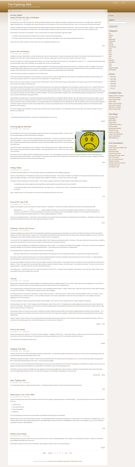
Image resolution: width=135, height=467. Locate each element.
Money (103, 375)
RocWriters (111, 60)
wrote (30, 181)
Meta (103, 389)
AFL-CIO (34, 371)
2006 (111, 76)
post (24, 438)
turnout (45, 293)
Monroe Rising (112, 120)
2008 (111, 81)
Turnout (13, 279)
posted (95, 257)
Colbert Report (16, 385)
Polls (104, 196)
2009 (111, 83)
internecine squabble (73, 311)
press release (35, 24)
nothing (30, 355)
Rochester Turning (113, 130)
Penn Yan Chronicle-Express (116, 159)
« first (44, 453)
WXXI (14, 27)
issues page (18, 334)
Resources (115, 3)
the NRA (59, 78)
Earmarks (111, 45)
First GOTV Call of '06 (19, 202)
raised (103, 91)
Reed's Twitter (112, 101)
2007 (111, 79)
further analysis (30, 418)
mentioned (47, 233)
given (64, 358)
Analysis (103, 121)
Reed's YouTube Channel (115, 103)
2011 (111, 88)
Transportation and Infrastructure (80, 364)
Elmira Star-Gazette (114, 151)
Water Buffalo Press (114, 138)
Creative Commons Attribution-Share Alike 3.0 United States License (65, 461)
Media (110, 50)
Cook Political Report (45, 420)
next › (66, 453)
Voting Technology (113, 68)
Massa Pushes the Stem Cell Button (24, 18)
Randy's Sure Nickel (18, 434)
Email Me (111, 15)
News (103, 46)
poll (29, 399)
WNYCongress (112, 69)
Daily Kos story (16, 172)
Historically (75, 369)
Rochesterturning (14, 438)
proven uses (60, 29)
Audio (110, 37)
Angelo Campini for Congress (116, 95)
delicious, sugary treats (51, 58)
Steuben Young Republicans (116, 134)
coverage (25, 250)
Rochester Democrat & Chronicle (117, 163)
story (36, 133)
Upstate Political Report (114, 136)
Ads (110, 33)
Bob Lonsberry (70, 154)
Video (110, 64)
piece (34, 257)
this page (23, 177)
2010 (111, 86)
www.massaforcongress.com (32, 214)
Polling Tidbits (15, 168)
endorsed (28, 353)
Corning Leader (113, 146)
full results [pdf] (16, 415)
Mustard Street (112, 122)
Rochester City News (114, 161)
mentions (27, 318)
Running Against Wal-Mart (20, 127)
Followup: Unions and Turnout (22, 228)
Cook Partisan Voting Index (49, 175)
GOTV (103, 223)
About (123, 3)
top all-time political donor (55, 369)
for (74, 76)
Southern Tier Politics (114, 132)
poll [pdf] (55, 101)
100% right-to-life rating (64, 76)
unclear (97, 27)
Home (11, 10)
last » (71, 453)
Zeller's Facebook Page (115, 109)
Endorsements (96, 375)
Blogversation (112, 39)
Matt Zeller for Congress (115, 107)
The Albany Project (113, 117)
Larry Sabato (13, 422)
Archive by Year (17, 10)
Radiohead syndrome (52, 91)
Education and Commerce (62, 364)
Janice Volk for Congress (115, 105)
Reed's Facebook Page (114, 99)
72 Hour (29, 304)
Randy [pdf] (36, 443)
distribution (76, 175)
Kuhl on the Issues (17, 329)
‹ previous (50, 453)
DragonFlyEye (112, 119)
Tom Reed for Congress (115, 97)
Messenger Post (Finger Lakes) (116, 155)
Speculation (112, 62)
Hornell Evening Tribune (115, 153)
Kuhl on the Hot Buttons (19, 51)
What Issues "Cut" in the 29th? (22, 395)
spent (88, 91)
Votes (110, 66)
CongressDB (112, 41)
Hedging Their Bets (18, 349)
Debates (111, 43)
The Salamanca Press (114, 165)
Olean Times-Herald (114, 157)
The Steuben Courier (114, 166)
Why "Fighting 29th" (18, 380)
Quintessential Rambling (115, 128)
